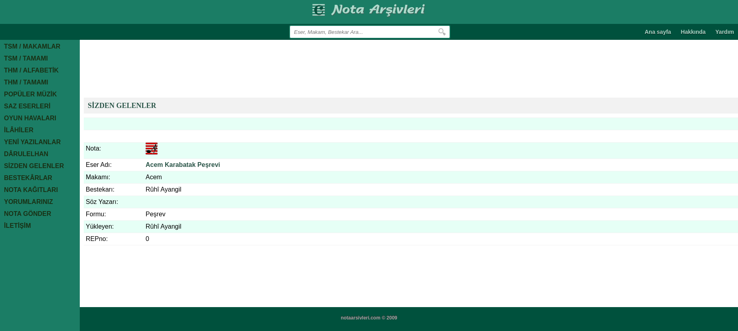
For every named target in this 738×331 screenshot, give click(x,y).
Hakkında (693, 32)
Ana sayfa (658, 32)
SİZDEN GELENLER (122, 106)
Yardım (724, 32)
